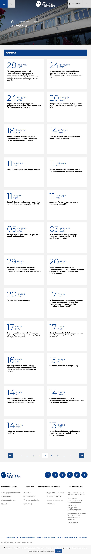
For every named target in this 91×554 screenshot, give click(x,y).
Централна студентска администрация (74, 508)
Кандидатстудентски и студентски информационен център (77, 516)
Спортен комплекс (53, 496)
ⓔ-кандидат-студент (10, 493)
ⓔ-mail (4, 504)
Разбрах (58, 551)
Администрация (76, 487)
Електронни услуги (9, 487)
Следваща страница (81, 455)
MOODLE (27, 493)
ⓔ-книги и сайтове (31, 500)
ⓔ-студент (6, 496)
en (87, 4)
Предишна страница (10, 455)
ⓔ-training (27, 504)
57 (70, 455)
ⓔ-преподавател (8, 500)
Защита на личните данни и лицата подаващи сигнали (57, 537)
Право (36, 22)
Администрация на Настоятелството (76, 494)
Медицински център (54, 500)
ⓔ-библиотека (29, 496)
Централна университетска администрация (75, 500)
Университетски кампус (49, 487)
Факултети (73, 523)
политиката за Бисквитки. (45, 551)
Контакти (83, 537)
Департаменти (24, 22)
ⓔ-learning (30, 486)
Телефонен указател (27, 537)
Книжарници (51, 504)
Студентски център (55, 493)
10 (57, 455)
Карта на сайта (12, 537)
